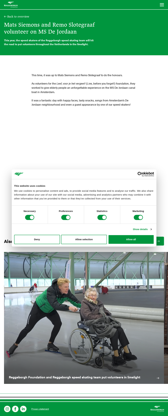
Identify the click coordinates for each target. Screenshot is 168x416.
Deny (37, 239)
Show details (140, 229)
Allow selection (84, 239)
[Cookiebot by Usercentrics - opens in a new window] (140, 174)
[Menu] (162, 5)
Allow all (131, 239)
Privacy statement (40, 408)
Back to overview (18, 16)
